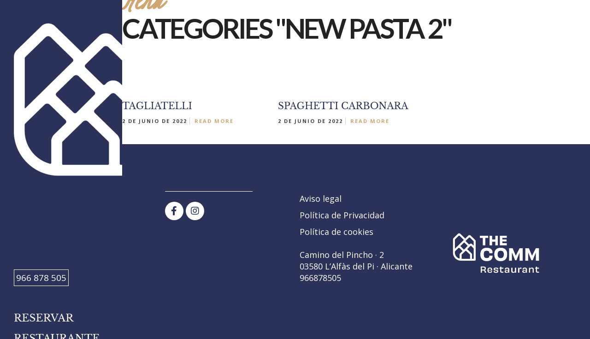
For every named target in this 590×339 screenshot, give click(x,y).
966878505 (320, 277)
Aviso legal (321, 198)
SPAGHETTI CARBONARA (343, 105)
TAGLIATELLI (157, 105)
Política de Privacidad (342, 215)
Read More (214, 120)
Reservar (44, 318)
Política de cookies (336, 231)
